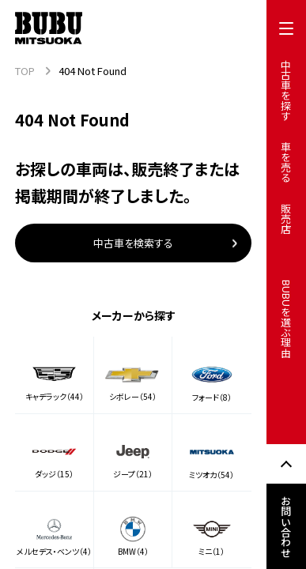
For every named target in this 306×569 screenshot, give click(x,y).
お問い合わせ (286, 526)
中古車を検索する (133, 243)
